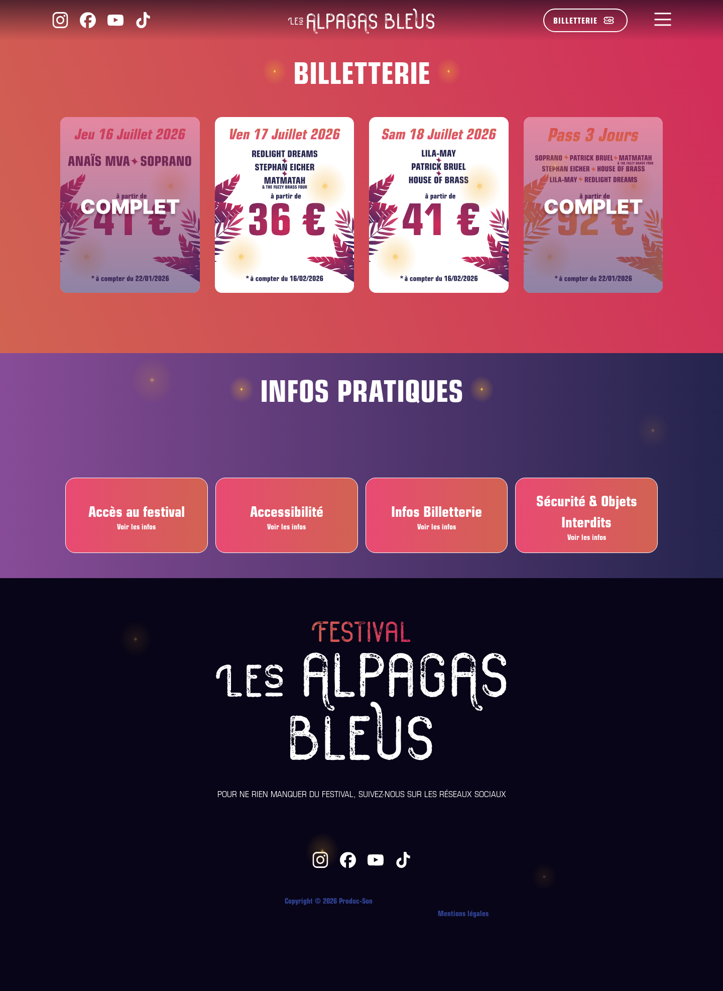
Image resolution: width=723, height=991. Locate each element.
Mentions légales (463, 913)
